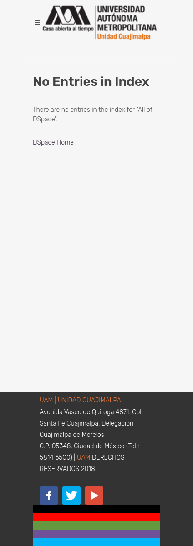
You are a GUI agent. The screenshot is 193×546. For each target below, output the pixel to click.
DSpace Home (53, 142)
